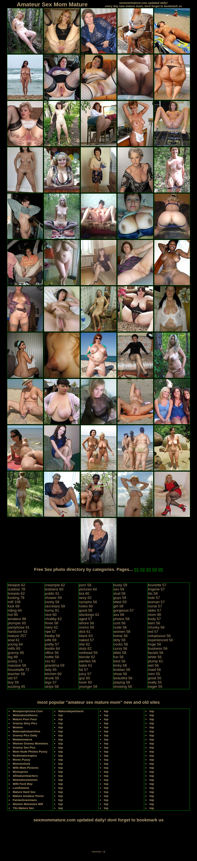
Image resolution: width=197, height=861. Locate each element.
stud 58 (119, 593)
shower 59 (53, 598)
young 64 (15, 644)
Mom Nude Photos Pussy (30, 751)
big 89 (13, 657)
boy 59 (13, 682)
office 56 (51, 653)
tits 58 (153, 593)
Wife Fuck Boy (23, 783)
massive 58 (17, 665)
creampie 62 (55, 585)
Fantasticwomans (25, 800)
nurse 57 (155, 606)
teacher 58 (16, 674)
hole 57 (154, 598)
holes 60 (86, 606)
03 (148, 569)
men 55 (154, 674)
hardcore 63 (17, 632)
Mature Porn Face (25, 719)
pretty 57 (52, 644)
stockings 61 (89, 615)
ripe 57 (50, 632)
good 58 (85, 610)
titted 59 (120, 602)
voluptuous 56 (159, 636)
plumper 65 (17, 623)
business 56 (157, 648)
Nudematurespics (25, 755)
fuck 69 (13, 606)
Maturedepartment (70, 711)
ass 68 (119, 615)
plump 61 (155, 661)
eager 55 (155, 686)
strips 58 (52, 686)
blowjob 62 (16, 585)
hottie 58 (52, 657)
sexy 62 (85, 598)
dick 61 (84, 632)
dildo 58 (120, 653)
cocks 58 (121, 644)
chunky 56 (156, 627)
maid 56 (154, 670)
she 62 (84, 644)
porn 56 (85, 585)
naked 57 (86, 640)
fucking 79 (16, 598)
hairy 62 (51, 627)
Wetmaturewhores (25, 715)
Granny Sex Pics (24, 747)
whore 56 (86, 623)
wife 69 (50, 640)
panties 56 (87, 661)
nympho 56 (88, 602)
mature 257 (17, 636)
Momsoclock (21, 763)
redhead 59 (88, 653)
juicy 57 (85, 674)
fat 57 (83, 670)
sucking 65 (16, 686)
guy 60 (84, 678)
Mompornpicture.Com (28, 711)
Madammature (22, 739)
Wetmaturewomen (25, 779)
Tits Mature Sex (23, 808)
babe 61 (85, 665)
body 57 (154, 619)
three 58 (51, 623)
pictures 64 (88, 589)
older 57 (154, 610)
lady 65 (51, 670)
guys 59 (120, 598)
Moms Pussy (21, 759)
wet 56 (153, 665)
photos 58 (121, 619)
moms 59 (86, 627)
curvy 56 (120, 648)
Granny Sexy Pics (25, 723)
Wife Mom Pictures (25, 767)
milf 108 (14, 602)
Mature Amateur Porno (28, 796)
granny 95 (16, 653)
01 (136, 569)
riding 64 (15, 610)
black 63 (86, 636)
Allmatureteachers (25, 775)
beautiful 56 (123, 678)
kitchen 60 (53, 674)
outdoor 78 (16, 589)
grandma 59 (54, 665)
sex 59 (119, 589)
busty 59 (120, 585)
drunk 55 (52, 678)
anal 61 (14, 640)
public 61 (52, 593)
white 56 (155, 657)
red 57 (153, 632)
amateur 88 (17, 619)
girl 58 (119, 606)
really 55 (155, 682)
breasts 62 (16, 593)
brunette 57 (157, 585)
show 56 (120, 674)
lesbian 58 (122, 670)
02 (142, 569)
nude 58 (120, 627)
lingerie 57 (156, 589)
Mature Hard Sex (24, 792)
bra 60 (84, 593)
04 (154, 569)
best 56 (119, 661)
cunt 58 (119, 623)
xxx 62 (50, 661)
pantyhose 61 (19, 627)
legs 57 (51, 682)
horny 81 (52, 610)
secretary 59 (55, 606)
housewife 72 (18, 670)
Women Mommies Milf (28, 804)
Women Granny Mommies (30, 743)
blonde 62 (87, 657)
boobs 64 (52, 648)
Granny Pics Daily (25, 735)
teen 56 (154, 623)
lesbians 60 (54, 589)
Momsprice (20, 771)
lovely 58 (52, 602)
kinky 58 (120, 665)
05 (160, 569)
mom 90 (154, 615)
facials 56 (155, 653)
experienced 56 (160, 640)
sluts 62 (85, 648)
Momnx (18, 727)
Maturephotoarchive (26, 731)
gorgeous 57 (124, 610)
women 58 (122, 632)
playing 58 (122, 682)
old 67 (13, 678)
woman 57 (156, 602)
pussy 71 (15, 661)
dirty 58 (119, 640)
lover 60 (85, 682)
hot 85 (13, 615)
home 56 (121, 636)
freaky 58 (52, 636)
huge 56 (154, 644)
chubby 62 (53, 619)
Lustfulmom (21, 787)
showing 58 (123, 686)
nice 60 (51, 615)
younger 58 (88, 686)
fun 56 (119, 657)
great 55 (154, 678)
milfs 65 (14, 648)
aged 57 (85, 619)
